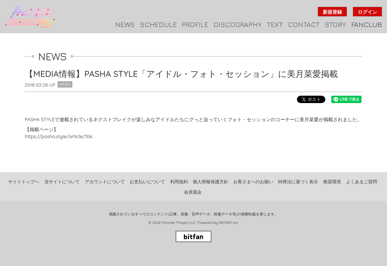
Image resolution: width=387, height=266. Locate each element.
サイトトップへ (23, 181)
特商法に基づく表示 (298, 181)
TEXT (275, 24)
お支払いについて (147, 181)
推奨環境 (332, 181)
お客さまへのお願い (253, 181)
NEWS (125, 24)
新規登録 (332, 12)
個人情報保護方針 (210, 181)
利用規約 (179, 181)
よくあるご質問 (361, 181)
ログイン (367, 12)
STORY (335, 24)
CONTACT (304, 24)
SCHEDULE (158, 24)
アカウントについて (105, 181)
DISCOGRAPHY (237, 24)
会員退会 (193, 192)
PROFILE (195, 24)
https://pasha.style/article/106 (58, 136)
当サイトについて (62, 181)
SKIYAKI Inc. (229, 222)
